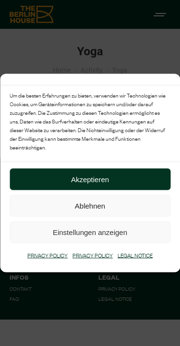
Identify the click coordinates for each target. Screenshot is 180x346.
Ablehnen (90, 205)
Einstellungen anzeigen (90, 232)
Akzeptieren (90, 179)
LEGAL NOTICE (135, 257)
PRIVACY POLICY (47, 257)
